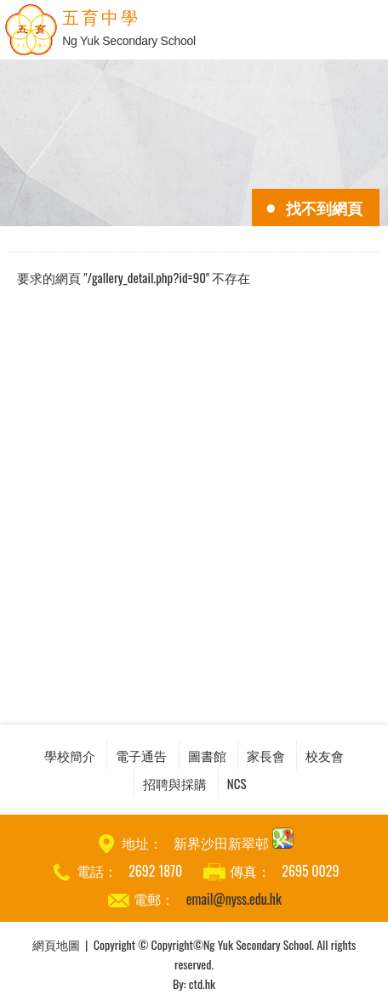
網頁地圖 (56, 944)
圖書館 (207, 755)
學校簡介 (69, 755)
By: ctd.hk (194, 983)
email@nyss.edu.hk (234, 899)
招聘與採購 (175, 783)
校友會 (324, 755)
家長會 (266, 755)
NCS (237, 783)
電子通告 (141, 755)
